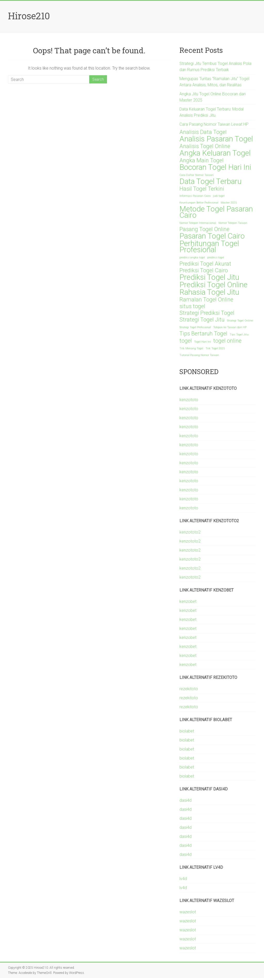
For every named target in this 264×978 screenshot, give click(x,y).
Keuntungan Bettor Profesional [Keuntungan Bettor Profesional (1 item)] (198, 202)
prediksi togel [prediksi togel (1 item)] (215, 257)
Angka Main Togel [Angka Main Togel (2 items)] (201, 160)
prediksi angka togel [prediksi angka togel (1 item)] (192, 257)
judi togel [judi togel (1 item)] (219, 196)
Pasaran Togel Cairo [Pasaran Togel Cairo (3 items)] (212, 236)
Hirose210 (29, 16)
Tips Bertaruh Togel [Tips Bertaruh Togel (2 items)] (203, 334)
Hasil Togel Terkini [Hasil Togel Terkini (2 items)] (201, 189)
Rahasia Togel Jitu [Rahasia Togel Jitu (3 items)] (209, 292)
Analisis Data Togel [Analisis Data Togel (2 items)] (203, 132)
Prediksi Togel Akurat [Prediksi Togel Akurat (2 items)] (205, 264)
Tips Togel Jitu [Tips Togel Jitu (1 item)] (239, 334)
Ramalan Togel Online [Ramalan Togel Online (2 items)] (206, 300)
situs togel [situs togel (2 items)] (192, 306)
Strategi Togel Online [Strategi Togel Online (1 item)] (240, 320)
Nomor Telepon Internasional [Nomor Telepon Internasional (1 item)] (197, 223)
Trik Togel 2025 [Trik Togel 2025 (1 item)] (215, 348)
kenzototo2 (190, 532)
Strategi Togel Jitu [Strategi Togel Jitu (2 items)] (202, 320)
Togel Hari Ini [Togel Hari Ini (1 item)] (202, 341)
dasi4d (185, 800)
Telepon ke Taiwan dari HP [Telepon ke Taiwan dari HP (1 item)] (229, 327)
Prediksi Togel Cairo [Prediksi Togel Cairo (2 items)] (203, 270)
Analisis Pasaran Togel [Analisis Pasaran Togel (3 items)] (216, 139)
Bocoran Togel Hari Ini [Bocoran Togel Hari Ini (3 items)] (215, 167)
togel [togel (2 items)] (185, 341)
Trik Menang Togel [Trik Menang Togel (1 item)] (191, 348)
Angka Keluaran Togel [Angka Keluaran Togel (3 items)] (215, 153)
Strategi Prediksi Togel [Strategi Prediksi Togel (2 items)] (206, 313)
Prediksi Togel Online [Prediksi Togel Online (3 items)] (213, 285)
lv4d (183, 878)
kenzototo (188, 399)
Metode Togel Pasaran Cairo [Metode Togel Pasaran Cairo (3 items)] (216, 212)
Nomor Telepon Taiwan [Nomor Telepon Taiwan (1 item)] (232, 223)
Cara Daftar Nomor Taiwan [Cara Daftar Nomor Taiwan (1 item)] (196, 175)
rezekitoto (188, 688)
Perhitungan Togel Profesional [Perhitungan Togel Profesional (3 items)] (209, 246)
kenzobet (187, 601)
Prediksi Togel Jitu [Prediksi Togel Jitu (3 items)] (209, 277)
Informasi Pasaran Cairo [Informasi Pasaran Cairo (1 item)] (195, 196)
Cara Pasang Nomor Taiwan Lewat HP (214, 124)
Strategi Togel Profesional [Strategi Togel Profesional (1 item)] (195, 327)
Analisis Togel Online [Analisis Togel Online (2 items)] (204, 146)
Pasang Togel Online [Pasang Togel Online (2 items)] (204, 229)
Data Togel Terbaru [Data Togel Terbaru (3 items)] (210, 181)
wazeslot (187, 911)
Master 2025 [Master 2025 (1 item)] (229, 202)
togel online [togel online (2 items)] (227, 341)
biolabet (186, 731)
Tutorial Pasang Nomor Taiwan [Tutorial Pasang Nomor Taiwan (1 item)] (199, 355)
